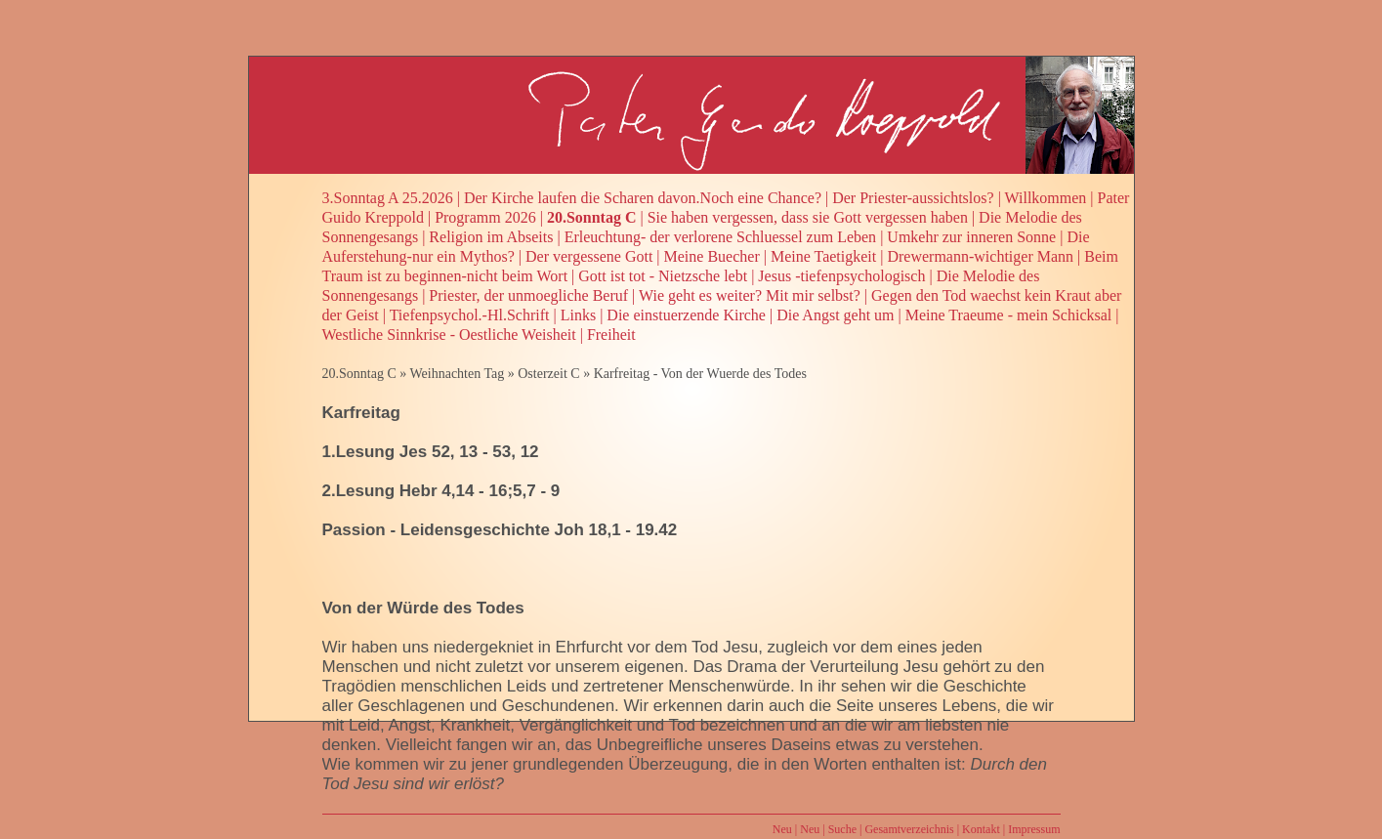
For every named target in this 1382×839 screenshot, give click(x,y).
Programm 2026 (485, 217)
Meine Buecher (712, 256)
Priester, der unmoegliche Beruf (528, 295)
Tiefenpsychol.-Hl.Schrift (470, 315)
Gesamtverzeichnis (908, 829)
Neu (782, 829)
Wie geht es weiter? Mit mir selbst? (749, 295)
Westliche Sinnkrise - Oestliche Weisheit (449, 334)
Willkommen (1046, 197)
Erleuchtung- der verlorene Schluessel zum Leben (720, 237)
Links (578, 315)
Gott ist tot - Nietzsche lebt (662, 276)
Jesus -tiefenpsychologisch (841, 276)
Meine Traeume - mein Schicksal (1008, 315)
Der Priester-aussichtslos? (912, 197)
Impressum (1034, 829)
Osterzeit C (548, 373)
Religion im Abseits (491, 237)
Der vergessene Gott (588, 256)
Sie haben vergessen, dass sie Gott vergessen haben (808, 217)
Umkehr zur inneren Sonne (971, 237)
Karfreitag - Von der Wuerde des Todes (700, 373)
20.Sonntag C (592, 217)
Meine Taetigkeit (823, 256)
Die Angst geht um (835, 315)
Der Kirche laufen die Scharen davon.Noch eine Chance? (642, 197)
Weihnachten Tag (456, 373)
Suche (842, 829)
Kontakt (981, 829)
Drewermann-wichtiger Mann (980, 256)
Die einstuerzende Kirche (686, 315)
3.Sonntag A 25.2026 (387, 197)
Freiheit (611, 334)
